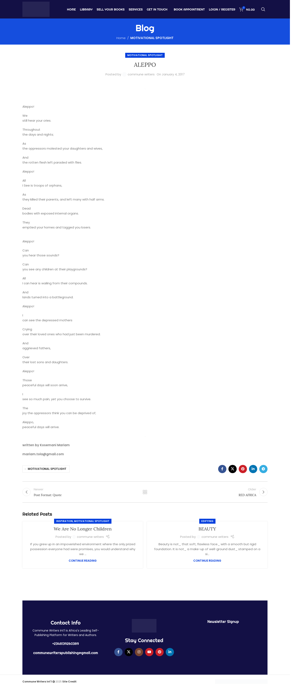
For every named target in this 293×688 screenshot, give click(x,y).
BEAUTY (207, 529)
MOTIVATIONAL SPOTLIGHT (152, 38)
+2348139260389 (65, 644)
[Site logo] (36, 9)
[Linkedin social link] (253, 469)
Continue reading (83, 561)
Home (121, 38)
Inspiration (64, 521)
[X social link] (232, 469)
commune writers (141, 74)
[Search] (263, 9)
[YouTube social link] (149, 652)
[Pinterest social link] (243, 469)
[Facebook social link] (222, 469)
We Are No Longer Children (83, 529)
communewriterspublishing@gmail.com (65, 652)
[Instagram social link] (139, 652)
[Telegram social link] (263, 469)
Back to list (145, 492)
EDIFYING (207, 521)
